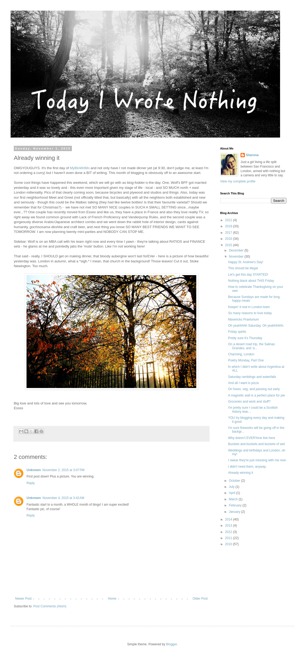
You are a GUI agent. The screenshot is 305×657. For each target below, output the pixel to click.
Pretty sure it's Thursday (245, 338)
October (235, 481)
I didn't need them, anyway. (247, 466)
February (235, 505)
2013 (229, 525)
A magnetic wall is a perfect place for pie (256, 395)
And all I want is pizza (243, 383)
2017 (229, 232)
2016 (229, 239)
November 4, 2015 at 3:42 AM (63, 498)
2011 (229, 538)
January (235, 512)
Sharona (252, 155)
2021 (229, 220)
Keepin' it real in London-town (249, 307)
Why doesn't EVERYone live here (251, 438)
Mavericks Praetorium (243, 319)
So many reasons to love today (250, 313)
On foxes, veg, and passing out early (254, 389)
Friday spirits (237, 332)
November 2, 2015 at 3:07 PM (63, 470)
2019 (229, 226)
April (232, 493)
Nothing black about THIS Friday (251, 281)
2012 (229, 532)
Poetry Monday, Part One (246, 360)
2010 (229, 544)
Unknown (34, 470)
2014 (229, 519)
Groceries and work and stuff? (249, 401)
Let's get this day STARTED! (248, 274)
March (234, 499)
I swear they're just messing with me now (257, 460)
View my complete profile (237, 181)
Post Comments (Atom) (49, 606)
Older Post (200, 598)
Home (112, 598)
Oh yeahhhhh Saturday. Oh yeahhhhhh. (256, 325)
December (237, 250)
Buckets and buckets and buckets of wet (256, 444)
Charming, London (241, 354)
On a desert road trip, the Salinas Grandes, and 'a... (251, 346)
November (237, 256)
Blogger (171, 644)
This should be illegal (243, 268)
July (232, 487)
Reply (31, 483)
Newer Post (23, 598)
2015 (229, 245)
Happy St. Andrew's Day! (245, 262)
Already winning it (240, 473)
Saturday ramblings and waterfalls (252, 377)
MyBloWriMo (80, 168)
